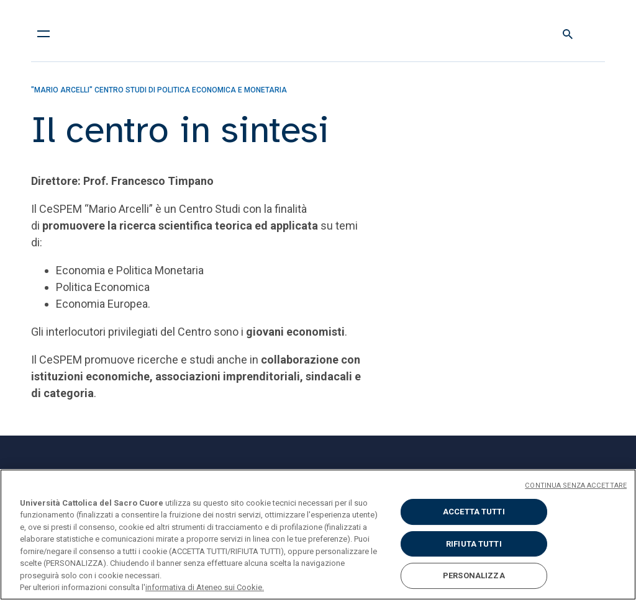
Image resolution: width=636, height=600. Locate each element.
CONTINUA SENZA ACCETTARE (576, 485)
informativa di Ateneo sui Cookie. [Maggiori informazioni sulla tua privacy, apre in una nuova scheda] (204, 587)
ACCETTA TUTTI (474, 511)
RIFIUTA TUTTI (474, 544)
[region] (318, 534)
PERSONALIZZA (474, 575)
